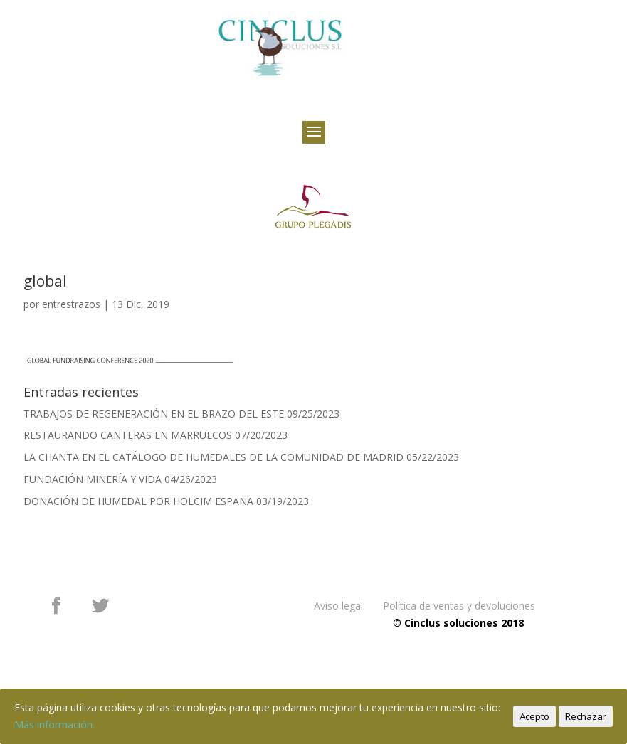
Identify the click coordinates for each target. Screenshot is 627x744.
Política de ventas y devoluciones (459, 605)
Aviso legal (338, 605)
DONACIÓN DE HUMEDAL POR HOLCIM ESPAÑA (138, 501)
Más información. (54, 724)
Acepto (534, 716)
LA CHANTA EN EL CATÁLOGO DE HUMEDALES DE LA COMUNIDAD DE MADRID (213, 457)
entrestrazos (71, 304)
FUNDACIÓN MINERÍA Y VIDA (92, 479)
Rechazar (585, 716)
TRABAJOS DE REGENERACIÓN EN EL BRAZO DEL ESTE (153, 413)
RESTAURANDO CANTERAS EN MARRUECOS (127, 435)
